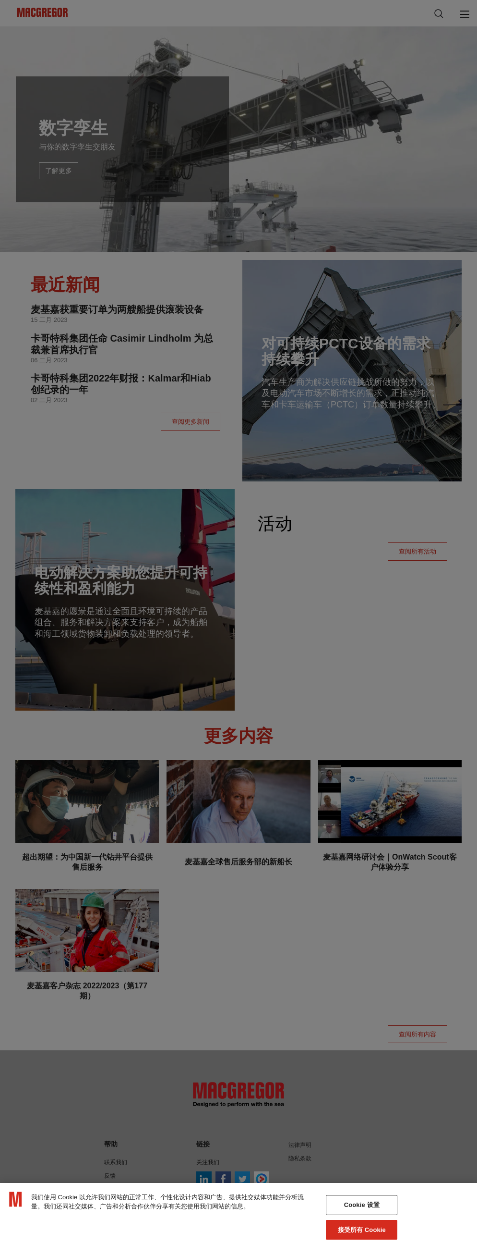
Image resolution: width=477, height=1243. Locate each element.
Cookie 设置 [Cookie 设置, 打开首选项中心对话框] (362, 1217)
